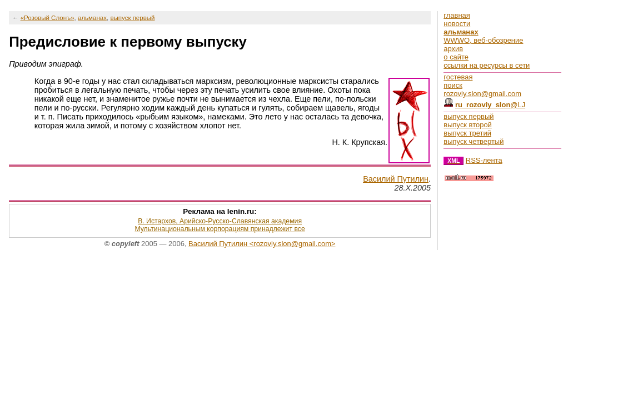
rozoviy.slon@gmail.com (482, 93)
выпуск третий (467, 133)
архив (453, 48)
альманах (92, 17)
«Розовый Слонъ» (47, 17)
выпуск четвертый (473, 141)
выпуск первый (132, 17)
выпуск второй (467, 125)
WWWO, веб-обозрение (483, 40)
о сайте (456, 57)
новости (456, 23)
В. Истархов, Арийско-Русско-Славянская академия (220, 221)
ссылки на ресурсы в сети (486, 65)
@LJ (490, 105)
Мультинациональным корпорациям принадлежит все (219, 229)
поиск (452, 85)
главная (456, 15)
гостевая (457, 77)
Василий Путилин (395, 178)
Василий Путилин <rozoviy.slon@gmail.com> (261, 243)
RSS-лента (484, 160)
